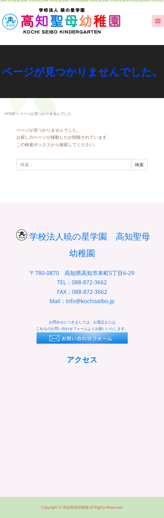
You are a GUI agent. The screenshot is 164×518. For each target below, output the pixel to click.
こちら (41, 328)
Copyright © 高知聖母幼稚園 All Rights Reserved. (82, 507)
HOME (10, 113)
